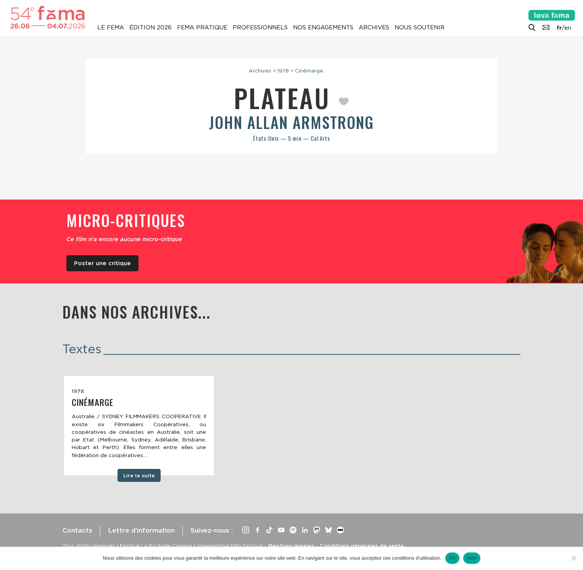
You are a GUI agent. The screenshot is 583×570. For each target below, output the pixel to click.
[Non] (573, 558)
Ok (452, 558)
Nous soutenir (419, 27)
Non (472, 558)
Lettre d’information (141, 530)
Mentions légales (291, 546)
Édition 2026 (150, 27)
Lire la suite (139, 475)
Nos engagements (323, 27)
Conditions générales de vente (362, 546)
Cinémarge (309, 71)
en (567, 27)
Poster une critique (102, 263)
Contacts (77, 530)
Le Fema (110, 27)
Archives (374, 27)
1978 (283, 71)
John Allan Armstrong (291, 122)
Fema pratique (202, 27)
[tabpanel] (139, 426)
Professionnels (260, 27)
